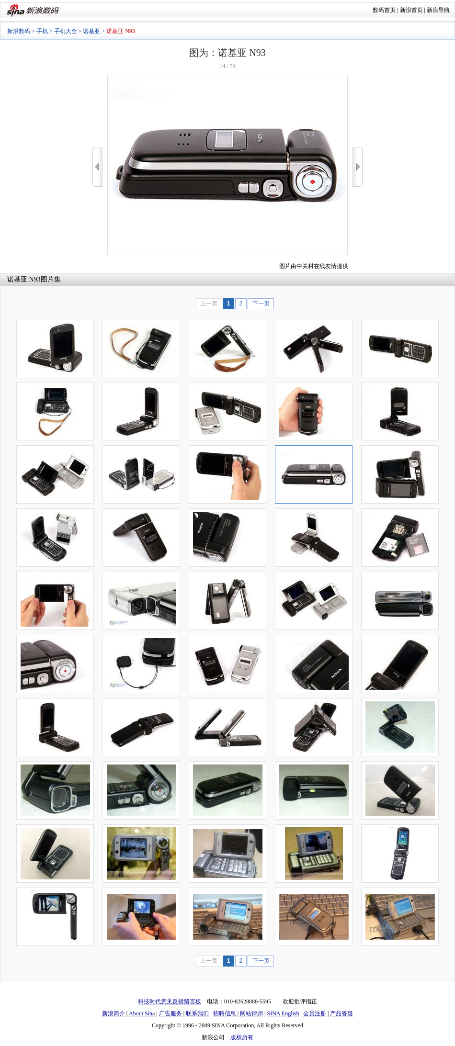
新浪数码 (18, 31)
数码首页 (384, 10)
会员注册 (314, 1013)
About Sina (142, 1013)
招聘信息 (224, 1013)
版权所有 (241, 1037)
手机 (42, 31)
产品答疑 (341, 1013)
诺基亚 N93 (24, 279)
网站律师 (251, 1013)
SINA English (283, 1013)
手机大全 (65, 31)
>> (358, 167)
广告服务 (170, 1013)
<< (97, 167)
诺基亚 (91, 31)
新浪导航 (438, 10)
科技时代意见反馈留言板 (169, 1001)
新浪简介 (113, 1013)
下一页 (261, 303)
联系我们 (197, 1013)
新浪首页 (411, 10)
